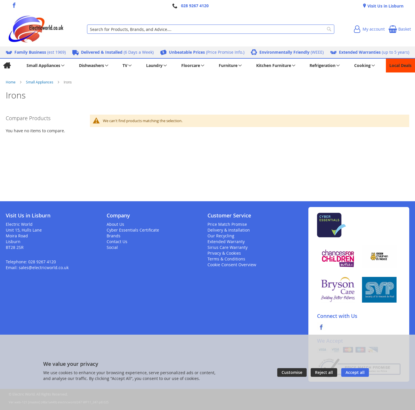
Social (112, 247)
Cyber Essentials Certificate (133, 230)
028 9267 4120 (195, 5)
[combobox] (210, 29)
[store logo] (35, 29)
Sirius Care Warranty (227, 247)
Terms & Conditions (226, 259)
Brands (113, 235)
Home (11, 82)
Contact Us (117, 241)
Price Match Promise (227, 224)
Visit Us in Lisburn (384, 6)
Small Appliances (40, 82)
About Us (115, 224)
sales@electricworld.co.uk (44, 267)
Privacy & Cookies (224, 253)
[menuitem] (7, 65)
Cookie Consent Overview (231, 264)
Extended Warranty (226, 241)
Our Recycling (220, 235)
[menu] (207, 65)
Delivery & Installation (228, 230)
